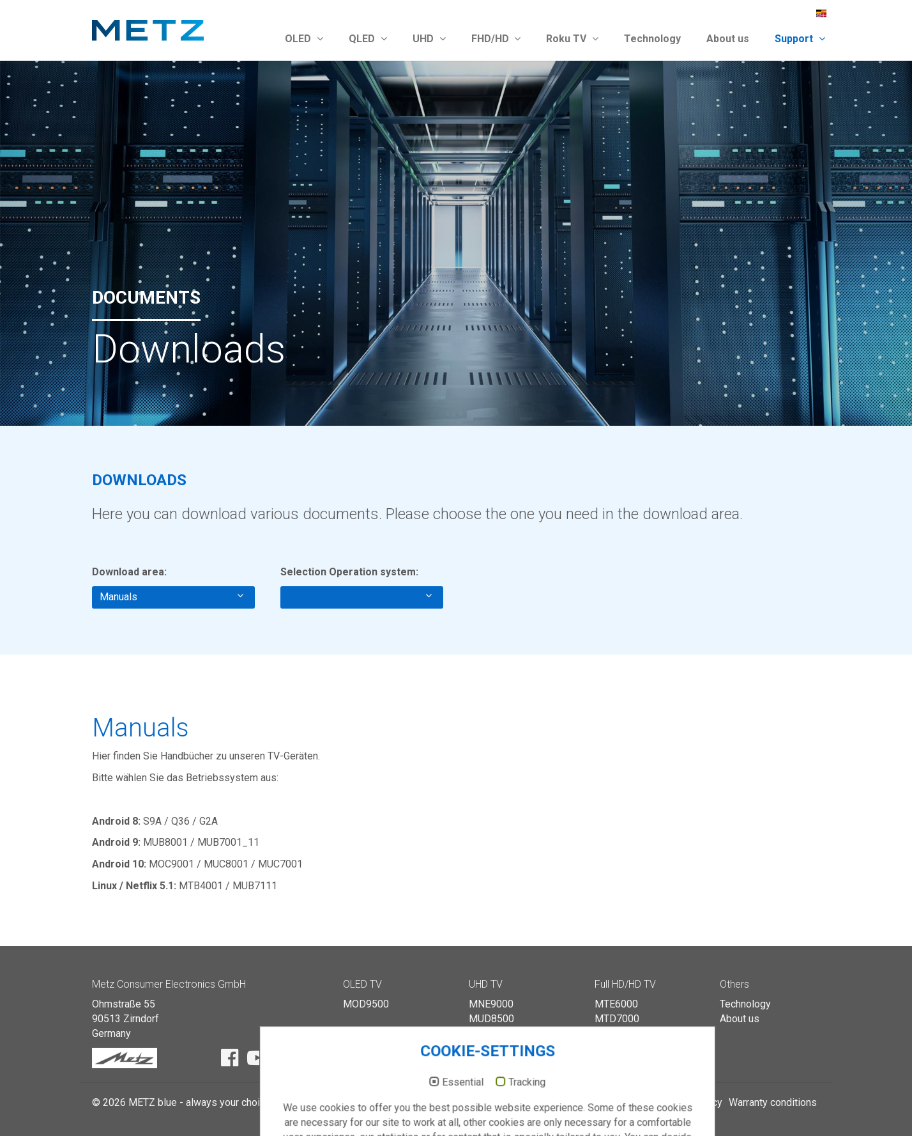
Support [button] (800, 39)
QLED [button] (368, 39)
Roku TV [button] (572, 39)
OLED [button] (304, 39)
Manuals (171, 596)
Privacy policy (691, 1102)
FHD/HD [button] (496, 39)
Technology (652, 39)
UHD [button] (429, 39)
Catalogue (593, 1102)
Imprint (637, 1102)
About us (727, 39)
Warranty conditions (773, 1102)
